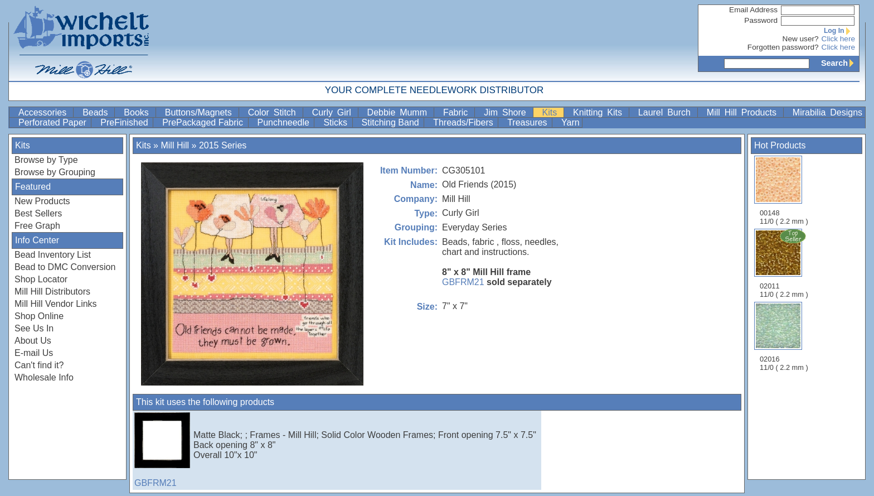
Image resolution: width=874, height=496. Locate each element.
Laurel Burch (666, 112)
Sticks (336, 122)
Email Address (753, 10)
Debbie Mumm (399, 112)
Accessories (44, 112)
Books (138, 112)
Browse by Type (46, 160)
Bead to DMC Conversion (64, 267)
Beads (97, 112)
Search (840, 63)
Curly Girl (334, 112)
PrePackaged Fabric (203, 122)
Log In (839, 31)
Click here (838, 39)
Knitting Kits (600, 112)
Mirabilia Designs (827, 112)
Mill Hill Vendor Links (55, 304)
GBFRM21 (463, 282)
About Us (32, 340)
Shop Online (39, 316)
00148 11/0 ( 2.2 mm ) (784, 190)
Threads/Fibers (464, 122)
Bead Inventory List (52, 254)
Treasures (528, 122)
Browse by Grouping (54, 172)
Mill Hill (175, 145)
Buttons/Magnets (200, 112)
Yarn (570, 122)
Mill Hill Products (744, 112)
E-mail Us (33, 353)
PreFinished (125, 122)
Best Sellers (38, 213)
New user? (801, 39)
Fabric (457, 112)
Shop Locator (40, 279)
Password (761, 20)
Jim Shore (507, 112)
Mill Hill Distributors (52, 291)
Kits (552, 112)
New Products (42, 201)
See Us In (34, 328)
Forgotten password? (783, 47)
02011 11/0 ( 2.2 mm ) (785, 263)
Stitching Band (392, 122)
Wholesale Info (44, 377)
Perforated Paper (53, 122)
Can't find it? (39, 365)
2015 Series (222, 145)
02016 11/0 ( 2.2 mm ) (784, 337)
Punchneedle (285, 122)
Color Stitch (274, 112)
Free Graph (37, 225)
